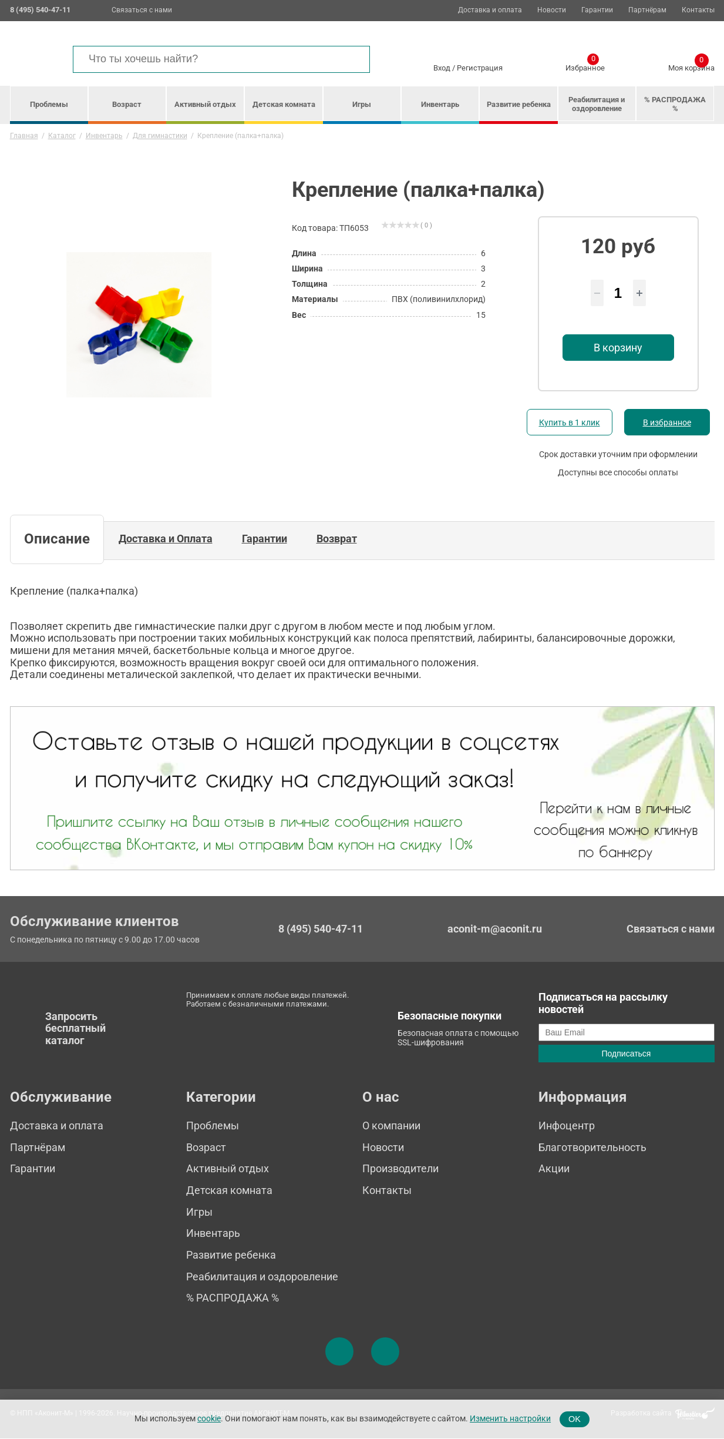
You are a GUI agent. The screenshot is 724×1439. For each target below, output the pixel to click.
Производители (400, 1168)
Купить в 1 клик (569, 422)
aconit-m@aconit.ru (494, 929)
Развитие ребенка (519, 104)
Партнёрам (647, 10)
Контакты (698, 10)
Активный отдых (205, 104)
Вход (441, 67)
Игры (361, 104)
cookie (209, 1419)
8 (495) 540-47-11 (320, 929)
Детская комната (283, 104)
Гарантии (597, 10)
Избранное (585, 65)
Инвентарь (440, 104)
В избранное (667, 422)
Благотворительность (592, 1147)
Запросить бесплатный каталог (75, 1028)
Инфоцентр (566, 1125)
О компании (391, 1125)
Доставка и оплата (490, 10)
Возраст (127, 104)
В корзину (618, 347)
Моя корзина (691, 65)
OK (574, 1419)
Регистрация (480, 67)
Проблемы (49, 104)
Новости (551, 10)
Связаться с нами (142, 10)
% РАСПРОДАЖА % (675, 104)
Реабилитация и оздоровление (596, 104)
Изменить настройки (510, 1419)
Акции (554, 1168)
